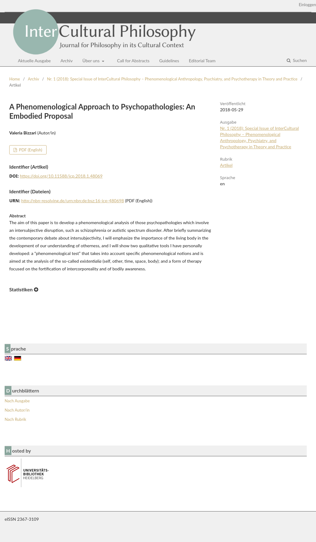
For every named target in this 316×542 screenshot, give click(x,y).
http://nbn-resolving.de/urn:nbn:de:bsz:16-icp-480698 (72, 200)
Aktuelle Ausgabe (34, 60)
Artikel (226, 165)
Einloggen (307, 4)
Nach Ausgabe (17, 400)
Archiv (66, 60)
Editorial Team (202, 60)
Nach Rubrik (15, 419)
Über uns (91, 60)
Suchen (299, 60)
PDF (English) (30, 149)
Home (14, 78)
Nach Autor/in (17, 410)
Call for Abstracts (133, 60)
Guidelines (169, 60)
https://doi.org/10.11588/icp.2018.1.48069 (61, 176)
